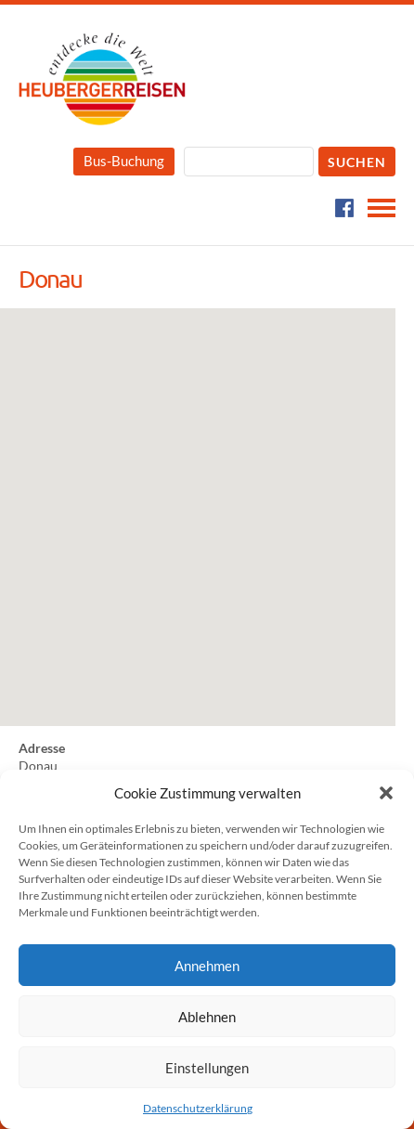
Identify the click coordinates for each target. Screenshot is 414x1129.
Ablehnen (207, 1016)
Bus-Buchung (124, 160)
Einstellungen (207, 1067)
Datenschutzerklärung (197, 1108)
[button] (386, 793)
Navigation (381, 208)
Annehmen (207, 965)
